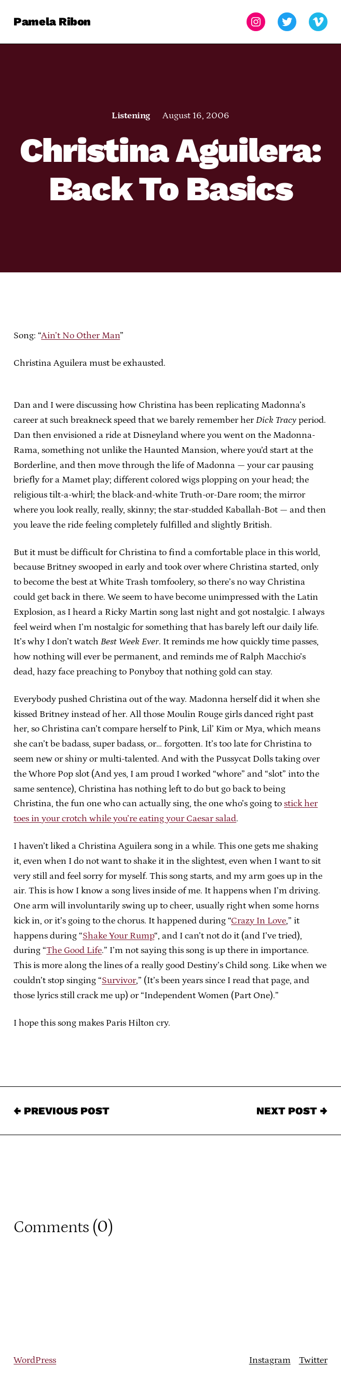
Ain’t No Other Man (80, 335)
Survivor (119, 980)
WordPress (34, 1360)
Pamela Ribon (52, 21)
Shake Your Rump (118, 936)
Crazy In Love (258, 921)
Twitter (313, 1360)
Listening (130, 116)
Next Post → (292, 1111)
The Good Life (74, 950)
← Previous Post (61, 1111)
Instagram (270, 1360)
